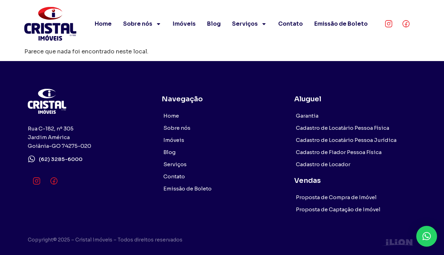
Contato (290, 23)
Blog (214, 23)
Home (103, 23)
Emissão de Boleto (341, 23)
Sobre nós (142, 24)
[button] (426, 236)
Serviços (249, 24)
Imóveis (184, 23)
